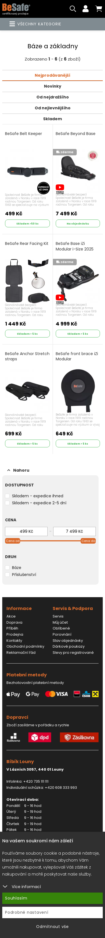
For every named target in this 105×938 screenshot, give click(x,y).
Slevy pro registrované (73, 652)
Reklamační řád (21, 652)
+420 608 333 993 (61, 787)
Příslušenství (24, 574)
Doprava (14, 622)
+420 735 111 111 (35, 781)
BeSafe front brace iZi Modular (77, 356)
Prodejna (14, 634)
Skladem (52, 119)
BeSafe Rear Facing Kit (26, 243)
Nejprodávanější (52, 75)
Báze (16, 567)
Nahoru (18, 470)
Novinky (52, 86)
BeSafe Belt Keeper (23, 133)
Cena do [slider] (88, 541)
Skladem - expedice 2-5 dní (39, 503)
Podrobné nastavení (26, 912)
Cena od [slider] (13, 541)
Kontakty (14, 640)
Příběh (12, 628)
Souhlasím (16, 898)
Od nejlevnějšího (53, 108)
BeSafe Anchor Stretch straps (27, 356)
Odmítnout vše (52, 926)
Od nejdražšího (52, 97)
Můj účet (60, 622)
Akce (11, 616)
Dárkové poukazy (69, 646)
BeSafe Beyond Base (75, 133)
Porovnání (62, 634)
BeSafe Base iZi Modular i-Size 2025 (75, 246)
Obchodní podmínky (25, 646)
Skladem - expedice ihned (37, 496)
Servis (58, 616)
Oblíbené (61, 628)
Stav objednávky (68, 640)
